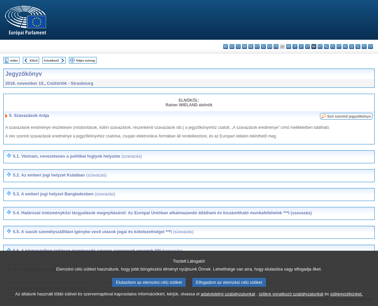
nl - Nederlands (326, 46)
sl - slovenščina (357, 46)
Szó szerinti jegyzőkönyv (349, 116)
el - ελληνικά (263, 46)
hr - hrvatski (288, 46)
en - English (269, 46)
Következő (51, 60)
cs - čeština (238, 46)
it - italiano (294, 46)
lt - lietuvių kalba (307, 46)
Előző (34, 60)
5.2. (60, 175)
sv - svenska (370, 46)
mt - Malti (320, 46)
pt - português (339, 46)
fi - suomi (364, 46)
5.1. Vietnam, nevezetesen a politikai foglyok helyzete (77, 156)
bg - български (225, 46)
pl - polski (332, 46)
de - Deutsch (250, 46)
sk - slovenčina (351, 46)
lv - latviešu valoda (301, 46)
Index (14, 60)
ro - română (345, 46)
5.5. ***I (103, 231)
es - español (231, 46)
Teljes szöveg (85, 60)
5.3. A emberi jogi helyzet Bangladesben (64, 193)
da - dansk (244, 46)
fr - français (276, 46)
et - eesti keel (257, 46)
